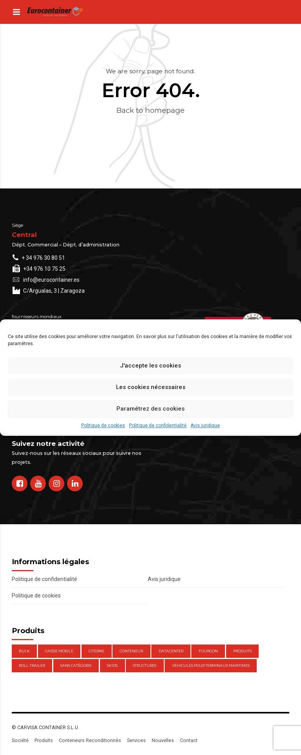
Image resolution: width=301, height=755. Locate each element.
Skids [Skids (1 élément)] (112, 665)
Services (136, 740)
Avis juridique (205, 425)
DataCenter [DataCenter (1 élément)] (171, 651)
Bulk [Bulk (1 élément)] (24, 651)
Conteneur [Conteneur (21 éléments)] (131, 651)
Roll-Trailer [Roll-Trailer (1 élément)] (32, 665)
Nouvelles (163, 740)
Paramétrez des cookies (150, 408)
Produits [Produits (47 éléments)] (242, 651)
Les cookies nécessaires (150, 387)
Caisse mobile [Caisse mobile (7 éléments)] (59, 651)
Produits (43, 740)
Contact (189, 740)
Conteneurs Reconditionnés (90, 740)
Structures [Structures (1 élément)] (144, 665)
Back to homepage (150, 110)
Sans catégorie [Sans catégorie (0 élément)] (76, 665)
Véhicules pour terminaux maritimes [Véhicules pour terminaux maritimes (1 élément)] (211, 665)
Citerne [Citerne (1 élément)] (96, 651)
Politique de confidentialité (158, 425)
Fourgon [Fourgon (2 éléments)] (208, 651)
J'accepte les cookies (150, 365)
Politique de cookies (103, 425)
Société (20, 740)
